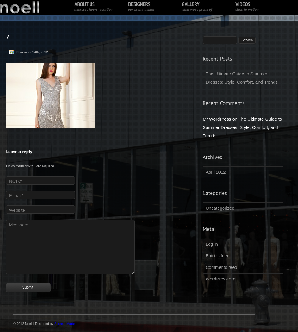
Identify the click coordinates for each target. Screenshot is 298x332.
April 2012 (216, 171)
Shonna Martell (65, 323)
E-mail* (16, 195)
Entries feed (217, 255)
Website (17, 210)
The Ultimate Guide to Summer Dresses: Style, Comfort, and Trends (242, 78)
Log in (212, 244)
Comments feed (221, 267)
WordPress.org (220, 278)
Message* (19, 224)
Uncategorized (220, 208)
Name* (16, 180)
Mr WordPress (217, 118)
